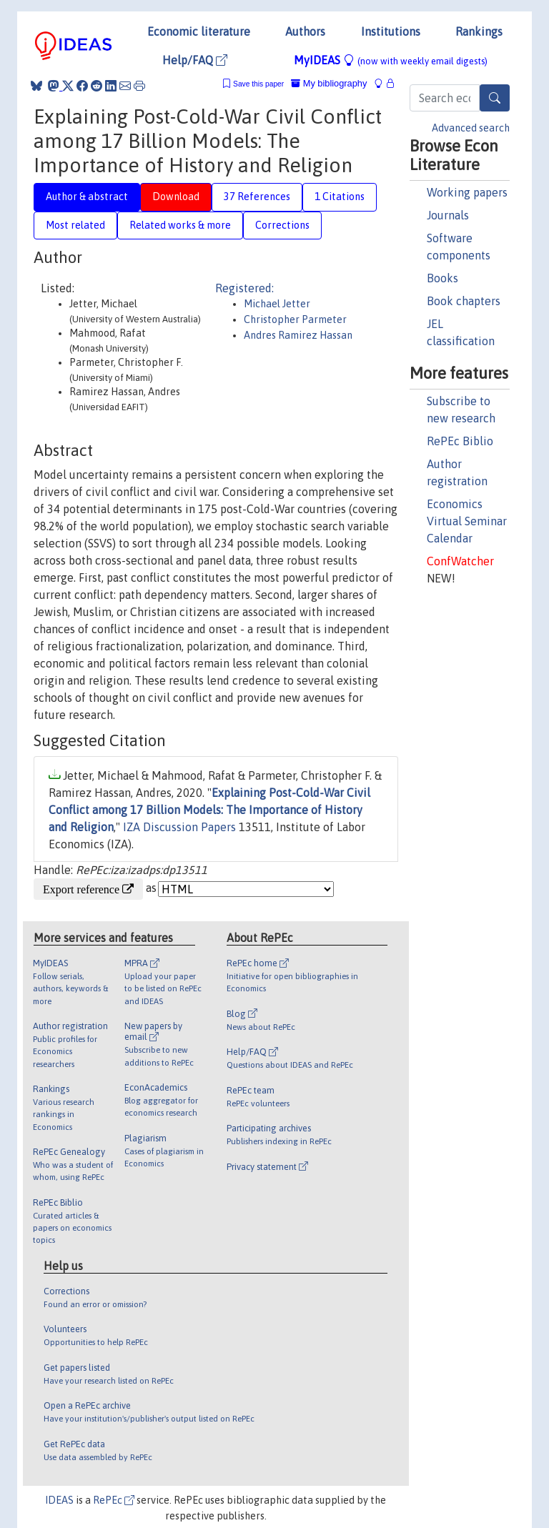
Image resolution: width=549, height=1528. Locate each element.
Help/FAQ (194, 60)
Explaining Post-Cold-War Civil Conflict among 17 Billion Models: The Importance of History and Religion (209, 809)
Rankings (479, 31)
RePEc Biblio (460, 441)
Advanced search (471, 128)
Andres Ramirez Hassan (298, 335)
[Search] (495, 97)
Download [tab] (175, 196)
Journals (448, 215)
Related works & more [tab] (180, 225)
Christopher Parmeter (295, 319)
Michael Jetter (277, 303)
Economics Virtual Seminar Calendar (467, 521)
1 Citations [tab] (340, 196)
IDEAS (59, 1500)
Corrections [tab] (282, 225)
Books (442, 278)
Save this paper (258, 84)
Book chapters (463, 300)
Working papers (467, 192)
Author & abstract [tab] (87, 196)
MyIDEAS (391, 60)
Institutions (390, 31)
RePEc (113, 1500)
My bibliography (329, 83)
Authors (305, 31)
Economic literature (198, 31)
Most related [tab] (75, 225)
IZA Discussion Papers (179, 826)
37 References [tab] (257, 196)
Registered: (244, 288)
